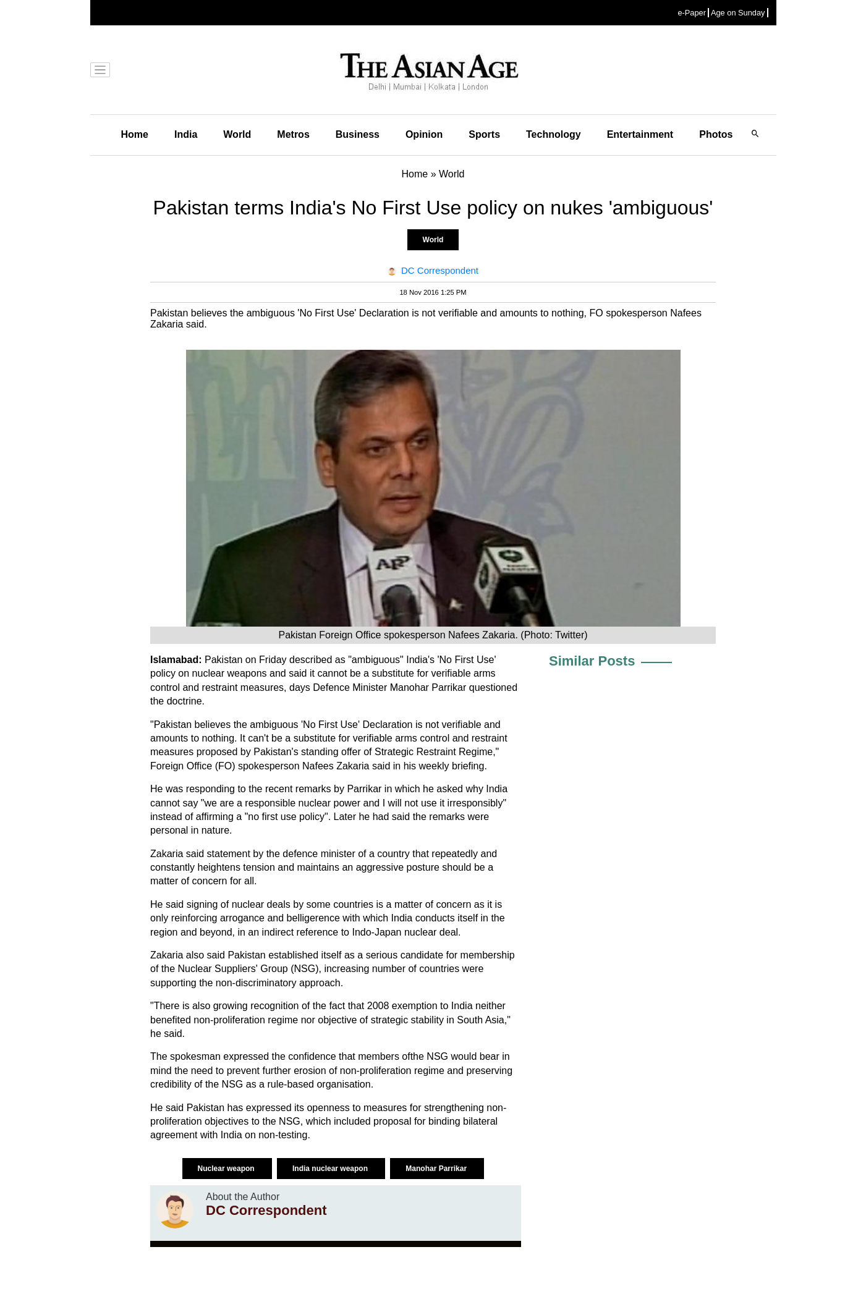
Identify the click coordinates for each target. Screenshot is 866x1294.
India (185, 134)
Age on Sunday (738, 12)
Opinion (424, 134)
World (237, 134)
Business (358, 134)
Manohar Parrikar (437, 1168)
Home (134, 134)
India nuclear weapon (331, 1168)
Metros (293, 134)
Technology (553, 134)
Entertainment (640, 134)
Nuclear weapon (227, 1168)
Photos (715, 134)
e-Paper (691, 12)
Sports (484, 134)
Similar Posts (592, 661)
